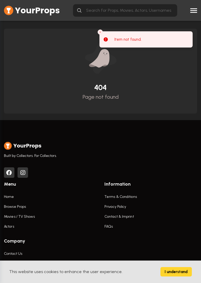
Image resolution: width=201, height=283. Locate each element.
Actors (9, 226)
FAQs (108, 226)
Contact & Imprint (119, 216)
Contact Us (13, 253)
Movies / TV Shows (19, 216)
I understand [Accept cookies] (176, 271)
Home (9, 196)
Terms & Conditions (120, 196)
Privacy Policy (115, 206)
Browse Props (15, 206)
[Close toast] (100, 32)
